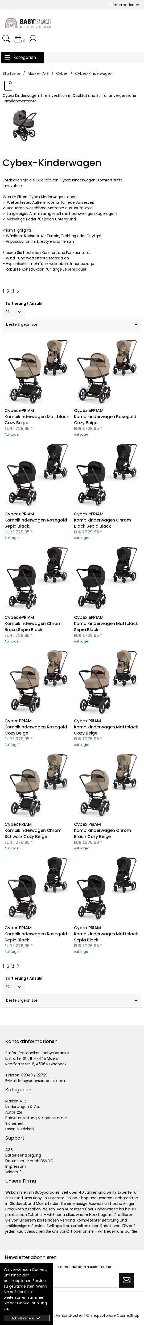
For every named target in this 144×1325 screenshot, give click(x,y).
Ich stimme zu (26, 1318)
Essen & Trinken (19, 1129)
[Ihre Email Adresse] (62, 1280)
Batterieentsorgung (23, 1155)
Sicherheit (14, 1123)
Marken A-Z (15, 1101)
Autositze (13, 1112)
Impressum (15, 1166)
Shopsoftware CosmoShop (114, 1315)
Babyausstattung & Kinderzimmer (36, 1117)
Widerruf (13, 1172)
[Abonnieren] (126, 1280)
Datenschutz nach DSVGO (29, 1160)
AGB (9, 1149)
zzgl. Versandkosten (65, 1315)
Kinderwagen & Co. (22, 1106)
